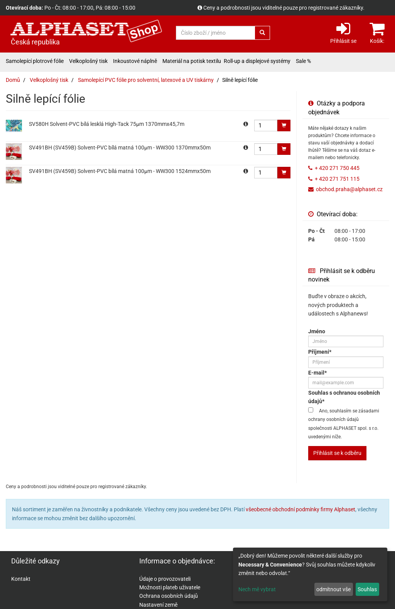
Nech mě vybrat (257, 589)
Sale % (303, 61)
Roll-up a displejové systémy (257, 61)
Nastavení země (158, 605)
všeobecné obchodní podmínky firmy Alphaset (300, 509)
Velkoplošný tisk (88, 61)
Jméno (316, 331)
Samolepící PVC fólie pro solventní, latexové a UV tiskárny (146, 80)
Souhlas (367, 589)
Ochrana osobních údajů (168, 596)
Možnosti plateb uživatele (169, 587)
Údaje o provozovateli (165, 579)
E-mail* (317, 373)
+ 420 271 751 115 (337, 179)
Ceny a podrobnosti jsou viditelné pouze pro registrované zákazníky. (284, 8)
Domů (13, 80)
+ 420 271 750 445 (337, 168)
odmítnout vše (333, 589)
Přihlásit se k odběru (337, 453)
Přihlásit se (343, 32)
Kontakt (20, 579)
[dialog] (310, 574)
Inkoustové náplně (135, 61)
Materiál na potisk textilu (191, 61)
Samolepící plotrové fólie (35, 61)
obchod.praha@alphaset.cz (349, 189)
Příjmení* (319, 352)
